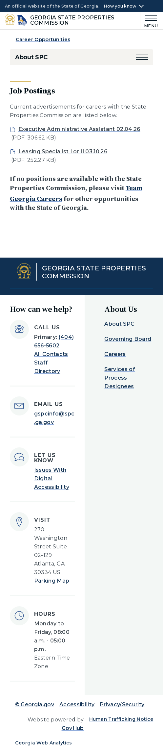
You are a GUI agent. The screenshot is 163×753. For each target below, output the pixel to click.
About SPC (31, 57)
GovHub (73, 728)
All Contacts (51, 354)
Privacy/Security (122, 704)
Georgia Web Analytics (43, 743)
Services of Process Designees (119, 377)
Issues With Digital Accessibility (51, 478)
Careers (115, 354)
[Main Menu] (149, 20)
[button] (142, 57)
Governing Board (127, 339)
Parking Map (52, 581)
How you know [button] (120, 6)
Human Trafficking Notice (121, 719)
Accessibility (76, 704)
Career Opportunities (43, 39)
